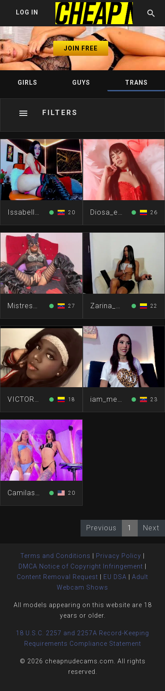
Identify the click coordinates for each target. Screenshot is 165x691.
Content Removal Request (57, 576)
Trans (136, 82)
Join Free (81, 48)
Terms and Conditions (55, 555)
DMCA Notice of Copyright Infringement (80, 566)
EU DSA (115, 576)
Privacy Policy (118, 555)
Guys (81, 82)
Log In (27, 12)
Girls (27, 82)
